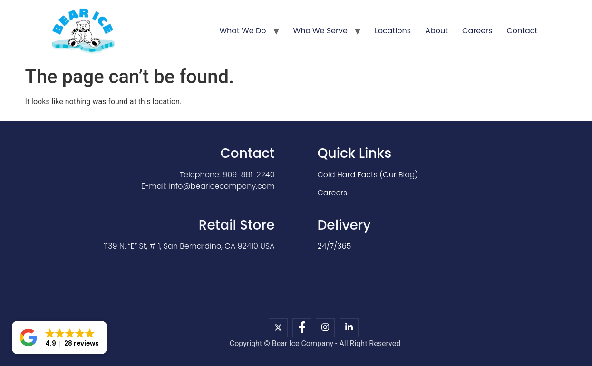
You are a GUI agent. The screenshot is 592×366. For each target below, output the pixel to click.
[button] (59, 337)
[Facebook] (301, 327)
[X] (278, 327)
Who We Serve (320, 30)
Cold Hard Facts (348, 174)
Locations (393, 30)
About (436, 30)
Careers (477, 30)
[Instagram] (325, 327)
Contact (521, 30)
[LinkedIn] (349, 327)
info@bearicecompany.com (221, 186)
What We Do (242, 30)
